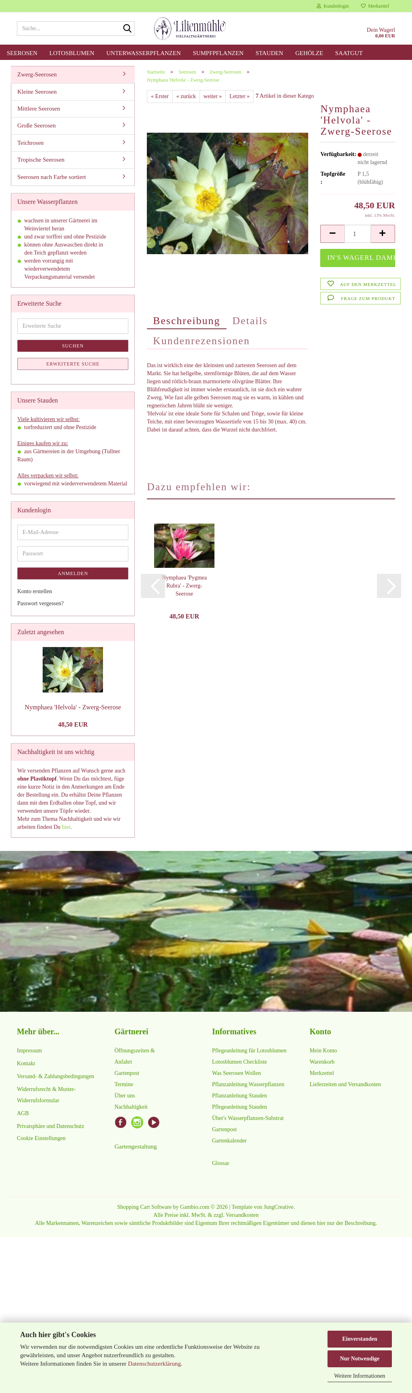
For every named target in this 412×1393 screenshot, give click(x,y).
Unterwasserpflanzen (143, 53)
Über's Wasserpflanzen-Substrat (248, 1119)
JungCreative (278, 1207)
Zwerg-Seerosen (37, 75)
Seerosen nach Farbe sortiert (51, 177)
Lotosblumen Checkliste (239, 1062)
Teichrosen (30, 143)
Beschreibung (186, 321)
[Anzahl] (357, 234)
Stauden (269, 53)
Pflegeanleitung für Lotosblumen (249, 1051)
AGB (23, 1114)
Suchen (73, 346)
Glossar (220, 1164)
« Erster (160, 97)
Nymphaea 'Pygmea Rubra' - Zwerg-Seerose (184, 586)
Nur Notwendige (359, 1359)
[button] (332, 234)
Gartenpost (127, 1073)
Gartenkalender (229, 1141)
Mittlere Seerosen (38, 109)
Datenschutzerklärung (154, 1363)
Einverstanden (359, 1339)
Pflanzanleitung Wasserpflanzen (248, 1085)
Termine (124, 1085)
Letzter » (239, 97)
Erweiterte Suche (72, 364)
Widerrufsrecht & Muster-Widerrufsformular (46, 1095)
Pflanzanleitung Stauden (239, 1096)
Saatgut (349, 53)
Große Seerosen (36, 126)
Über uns (125, 1096)
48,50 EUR (73, 724)
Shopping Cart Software (144, 1207)
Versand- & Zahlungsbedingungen (55, 1077)
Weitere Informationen (359, 1376)
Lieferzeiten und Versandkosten (345, 1085)
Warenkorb (322, 1062)
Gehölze (309, 53)
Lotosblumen (71, 53)
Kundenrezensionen (201, 341)
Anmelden (73, 574)
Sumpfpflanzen (218, 53)
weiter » (213, 97)
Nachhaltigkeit (131, 1107)
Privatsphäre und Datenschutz (50, 1127)
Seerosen (22, 53)
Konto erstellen (34, 592)
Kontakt (26, 1064)
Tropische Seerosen (40, 160)
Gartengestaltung (136, 1146)
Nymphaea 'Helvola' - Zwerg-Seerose (73, 707)
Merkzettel (375, 6)
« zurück (186, 97)
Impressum (29, 1051)
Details (250, 321)
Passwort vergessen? (40, 604)
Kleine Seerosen (37, 91)
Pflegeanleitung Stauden (239, 1107)
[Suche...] (127, 29)
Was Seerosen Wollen (236, 1073)
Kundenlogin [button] (333, 6)
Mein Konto (323, 1051)
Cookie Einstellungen (41, 1139)
